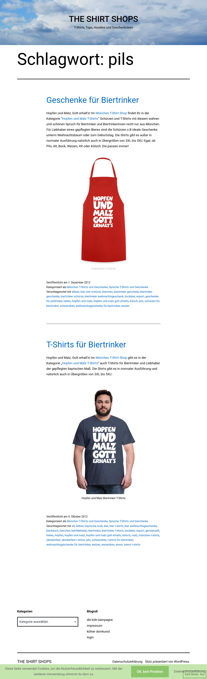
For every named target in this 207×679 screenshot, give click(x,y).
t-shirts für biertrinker (120, 540)
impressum (94, 625)
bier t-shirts (116, 526)
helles (67, 301)
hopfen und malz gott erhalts (111, 301)
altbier (75, 291)
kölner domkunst (98, 631)
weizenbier (107, 544)
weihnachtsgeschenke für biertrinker (98, 306)
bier (82, 291)
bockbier (130, 296)
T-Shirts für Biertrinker (86, 344)
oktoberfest (53, 540)
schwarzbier (67, 306)
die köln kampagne (100, 620)
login (90, 637)
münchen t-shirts (149, 535)
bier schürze (93, 291)
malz (135, 535)
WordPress (181, 661)
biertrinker (94, 530)
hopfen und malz (82, 301)
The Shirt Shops (103, 19)
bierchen (107, 291)
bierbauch (52, 530)
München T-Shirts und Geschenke (87, 287)
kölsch (134, 301)
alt (73, 526)
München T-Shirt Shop (111, 113)
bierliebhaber (79, 530)
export (140, 296)
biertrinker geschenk (126, 291)
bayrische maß (94, 526)
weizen (125, 306)
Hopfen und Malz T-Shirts (80, 119)
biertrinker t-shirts (112, 530)
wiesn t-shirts (132, 544)
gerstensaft (152, 530)
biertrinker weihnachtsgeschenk (104, 296)
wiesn (119, 544)
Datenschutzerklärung (127, 661)
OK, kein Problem (150, 672)
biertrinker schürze (72, 296)
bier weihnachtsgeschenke (141, 526)
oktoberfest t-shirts (73, 540)
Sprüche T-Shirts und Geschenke (128, 287)
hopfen (59, 535)
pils (141, 301)
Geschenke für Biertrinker (92, 100)
